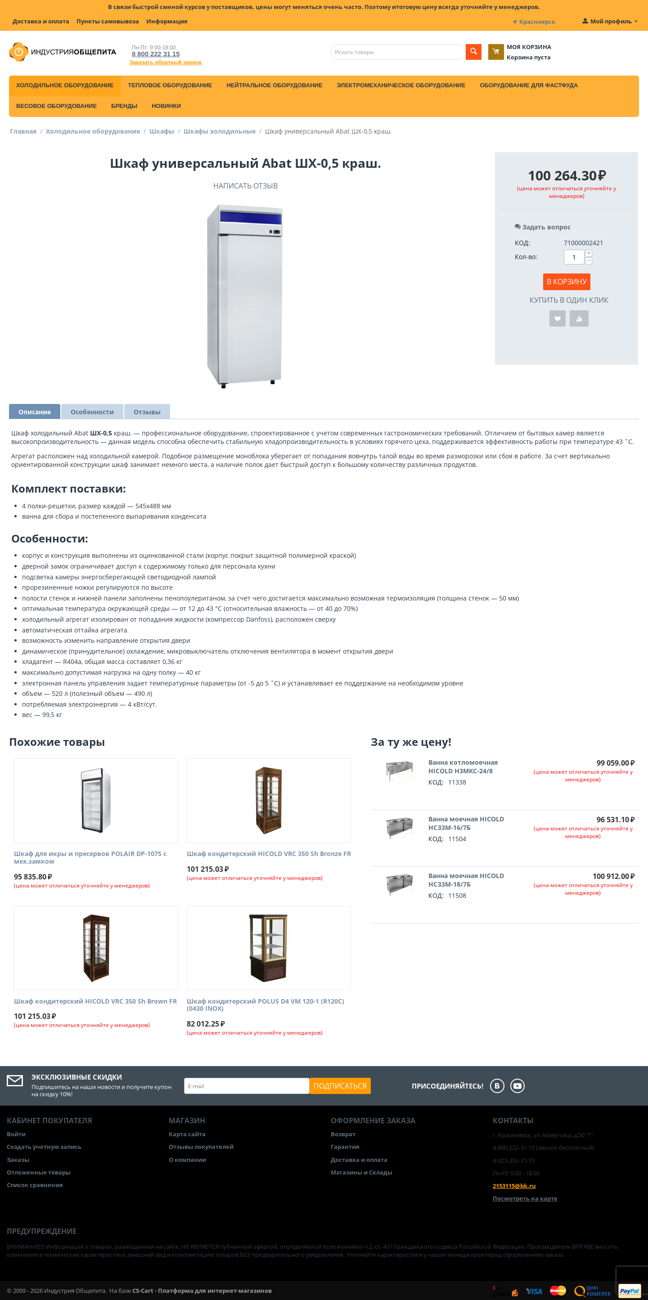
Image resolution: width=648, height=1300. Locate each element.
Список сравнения (35, 1183)
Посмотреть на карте (525, 1197)
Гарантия (345, 1145)
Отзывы (147, 410)
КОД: (522, 241)
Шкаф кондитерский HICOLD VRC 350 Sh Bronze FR (269, 852)
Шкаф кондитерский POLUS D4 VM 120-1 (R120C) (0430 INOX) (265, 1004)
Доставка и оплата (41, 21)
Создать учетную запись (44, 1145)
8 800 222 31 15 (153, 52)
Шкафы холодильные (220, 130)
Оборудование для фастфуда (529, 84)
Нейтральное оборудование (274, 84)
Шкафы (161, 130)
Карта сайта (187, 1133)
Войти (16, 1133)
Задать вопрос (543, 225)
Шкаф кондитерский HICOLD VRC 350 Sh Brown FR (95, 1000)
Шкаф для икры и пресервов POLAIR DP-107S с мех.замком (90, 856)
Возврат (343, 1133)
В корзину (567, 280)
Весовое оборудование (56, 104)
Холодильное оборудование (64, 84)
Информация (167, 21)
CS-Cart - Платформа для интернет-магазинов (202, 1289)
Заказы (18, 1158)
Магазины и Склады (361, 1171)
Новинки (166, 104)
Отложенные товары (39, 1171)
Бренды (124, 104)
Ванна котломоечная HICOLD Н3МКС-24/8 (463, 765)
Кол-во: (526, 255)
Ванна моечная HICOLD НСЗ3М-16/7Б (466, 821)
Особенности (92, 410)
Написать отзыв (245, 184)
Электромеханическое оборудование (401, 84)
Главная (23, 130)
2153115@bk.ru (514, 1184)
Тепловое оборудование (170, 84)
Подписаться (340, 1084)
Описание (34, 410)
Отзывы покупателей (201, 1145)
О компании (187, 1158)
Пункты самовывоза (107, 21)
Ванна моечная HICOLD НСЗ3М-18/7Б (466, 878)
